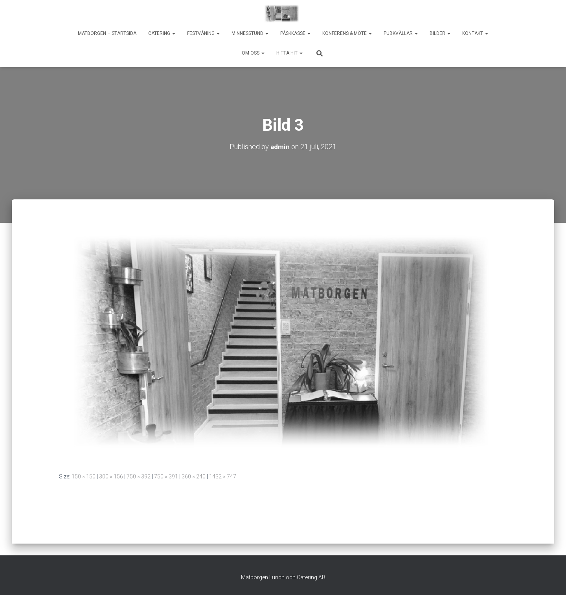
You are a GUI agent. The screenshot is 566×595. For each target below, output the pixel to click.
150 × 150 (84, 476)
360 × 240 (194, 476)
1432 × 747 (222, 476)
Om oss (253, 53)
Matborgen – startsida (107, 33)
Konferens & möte (347, 33)
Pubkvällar (401, 33)
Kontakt (475, 33)
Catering (161, 33)
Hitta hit (289, 53)
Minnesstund (250, 33)
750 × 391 (166, 476)
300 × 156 (111, 476)
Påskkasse (295, 33)
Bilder (440, 33)
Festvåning (203, 33)
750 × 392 (139, 476)
